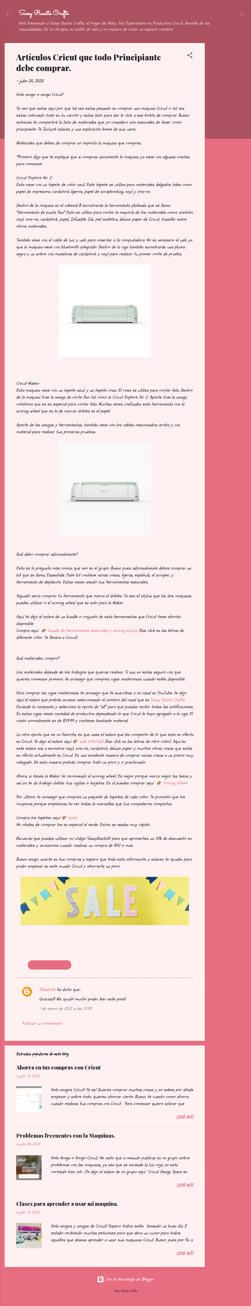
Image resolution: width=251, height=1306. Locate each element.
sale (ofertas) (91, 741)
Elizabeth (47, 990)
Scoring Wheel (175, 783)
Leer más (184, 1117)
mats (72, 818)
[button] (189, 56)
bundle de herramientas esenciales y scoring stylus (92, 631)
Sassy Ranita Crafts (43, 14)
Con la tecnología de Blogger (125, 1279)
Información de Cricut (49, 965)
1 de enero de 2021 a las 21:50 (65, 1009)
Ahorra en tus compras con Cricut (58, 1067)
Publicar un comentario (42, 1023)
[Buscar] (242, 16)
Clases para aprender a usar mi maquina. (67, 1203)
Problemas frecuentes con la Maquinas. (65, 1135)
